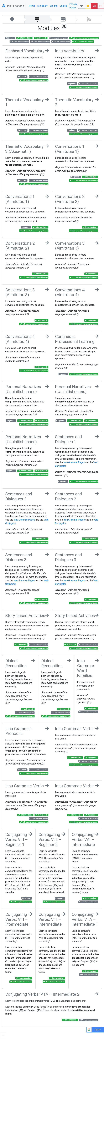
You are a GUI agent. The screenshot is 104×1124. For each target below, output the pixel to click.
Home (32, 5)
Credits (53, 5)
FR (100, 5)
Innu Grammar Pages (74, 462)
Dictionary (42, 5)
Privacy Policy (73, 6)
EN (94, 5)
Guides (63, 5)
